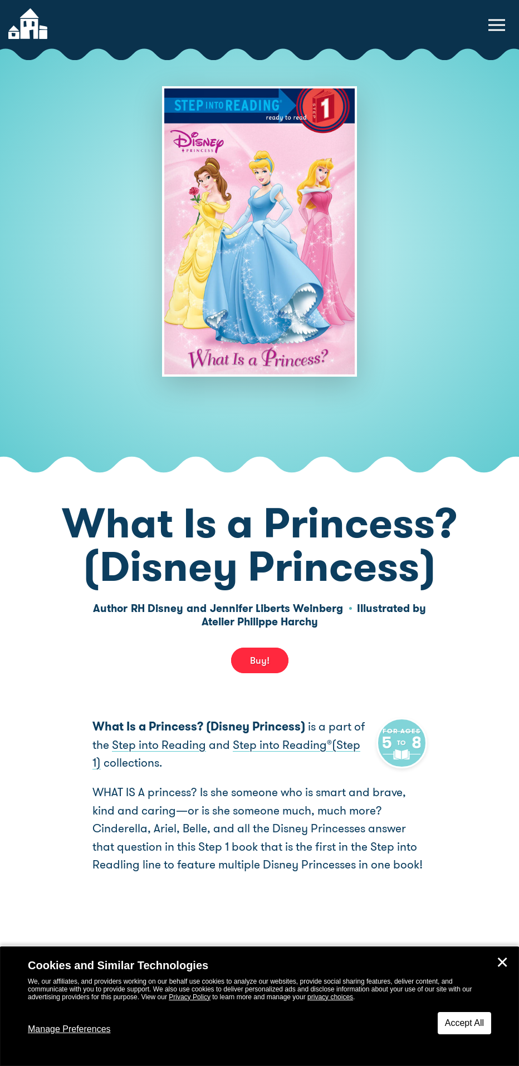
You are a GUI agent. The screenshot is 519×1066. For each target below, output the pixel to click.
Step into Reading (139, 745)
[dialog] (259, 1006)
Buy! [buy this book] (260, 660)
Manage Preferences (69, 1029)
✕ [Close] (502, 962)
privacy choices (330, 997)
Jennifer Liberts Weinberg (276, 608)
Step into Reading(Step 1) (282, 745)
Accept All (464, 1023)
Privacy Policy (189, 997)
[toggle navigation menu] (496, 25)
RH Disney (157, 608)
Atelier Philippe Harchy (260, 621)
